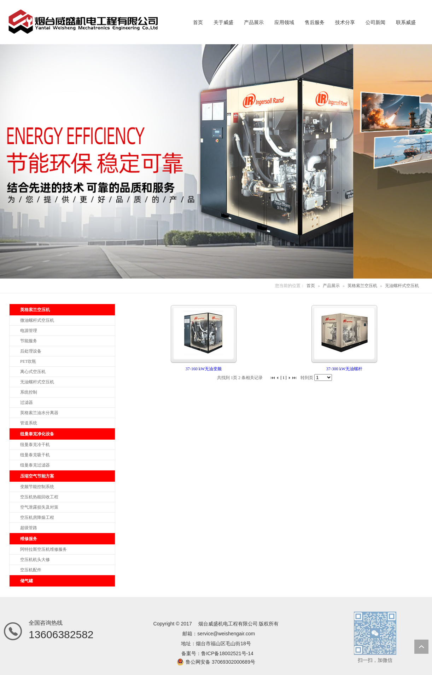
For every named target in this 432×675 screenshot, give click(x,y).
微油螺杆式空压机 (37, 320)
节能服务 (28, 340)
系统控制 (28, 392)
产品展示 (331, 285)
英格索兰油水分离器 (39, 412)
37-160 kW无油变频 (204, 368)
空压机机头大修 (35, 559)
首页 (311, 285)
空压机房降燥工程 (37, 517)
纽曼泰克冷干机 (35, 444)
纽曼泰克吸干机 (35, 454)
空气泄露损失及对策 (39, 507)
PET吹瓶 (28, 361)
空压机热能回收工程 (39, 496)
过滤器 (26, 402)
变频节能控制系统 (37, 486)
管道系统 (28, 423)
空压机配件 (30, 569)
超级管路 (28, 527)
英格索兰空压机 (362, 285)
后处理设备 (30, 351)
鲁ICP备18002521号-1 (226, 653)
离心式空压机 (33, 371)
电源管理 (28, 330)
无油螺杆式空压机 (402, 285)
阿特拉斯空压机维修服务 (43, 549)
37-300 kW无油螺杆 (344, 368)
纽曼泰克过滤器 (35, 465)
